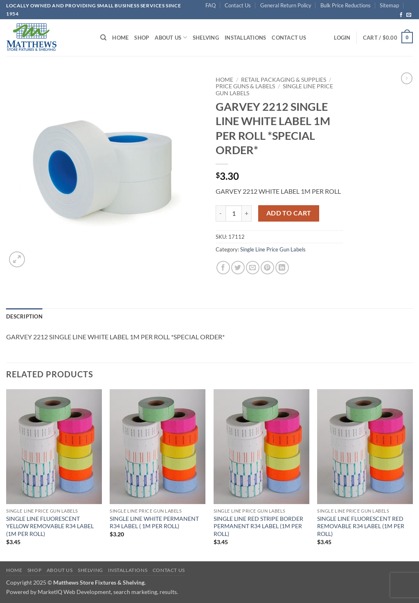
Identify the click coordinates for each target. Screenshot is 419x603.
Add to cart (288, 213)
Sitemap (389, 5)
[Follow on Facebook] (401, 15)
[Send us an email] (408, 15)
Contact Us (238, 5)
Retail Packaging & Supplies (283, 79)
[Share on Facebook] (223, 267)
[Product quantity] (233, 213)
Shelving (206, 37)
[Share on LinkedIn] (282, 267)
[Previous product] (406, 78)
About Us (171, 37)
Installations (245, 37)
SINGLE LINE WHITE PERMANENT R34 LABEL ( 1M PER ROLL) (154, 522)
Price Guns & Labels (245, 86)
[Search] (103, 37)
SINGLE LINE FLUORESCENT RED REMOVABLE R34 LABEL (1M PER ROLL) (360, 526)
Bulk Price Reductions (345, 5)
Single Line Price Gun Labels (273, 249)
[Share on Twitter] (238, 267)
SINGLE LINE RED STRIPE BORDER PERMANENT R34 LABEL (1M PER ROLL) (258, 526)
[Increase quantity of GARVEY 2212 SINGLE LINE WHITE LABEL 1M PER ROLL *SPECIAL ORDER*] (247, 213)
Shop (141, 37)
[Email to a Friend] (252, 267)
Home (120, 37)
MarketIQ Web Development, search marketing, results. (108, 591)
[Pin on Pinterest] (267, 267)
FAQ (210, 5)
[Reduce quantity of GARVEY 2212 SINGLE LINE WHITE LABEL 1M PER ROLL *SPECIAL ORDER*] (220, 213)
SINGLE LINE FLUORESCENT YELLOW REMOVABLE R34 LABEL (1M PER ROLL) (50, 526)
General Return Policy (285, 5)
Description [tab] (24, 316)
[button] (342, 37)
